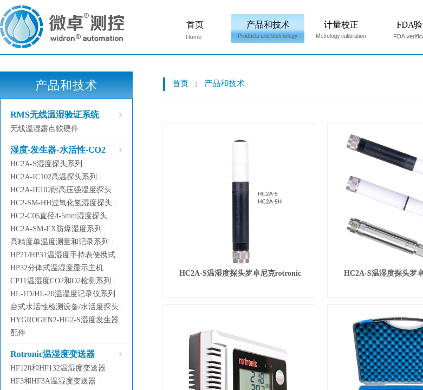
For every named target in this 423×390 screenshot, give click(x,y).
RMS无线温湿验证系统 (54, 114)
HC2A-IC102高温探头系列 (53, 177)
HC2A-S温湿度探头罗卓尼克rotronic (240, 273)
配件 (17, 333)
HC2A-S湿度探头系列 (46, 164)
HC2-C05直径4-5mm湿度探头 (58, 216)
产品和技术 (268, 24)
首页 (195, 24)
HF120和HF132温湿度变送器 (58, 368)
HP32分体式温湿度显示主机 (56, 268)
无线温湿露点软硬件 (44, 129)
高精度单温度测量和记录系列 (59, 242)
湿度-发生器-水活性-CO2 (58, 149)
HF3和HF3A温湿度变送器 (53, 381)
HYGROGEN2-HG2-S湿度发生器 (64, 320)
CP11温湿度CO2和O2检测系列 (60, 281)
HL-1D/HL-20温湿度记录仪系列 (62, 294)
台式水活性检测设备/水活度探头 (64, 307)
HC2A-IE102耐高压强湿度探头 (61, 190)
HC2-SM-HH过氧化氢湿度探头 (61, 203)
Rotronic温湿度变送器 (52, 354)
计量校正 (341, 24)
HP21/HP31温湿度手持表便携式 (62, 255)
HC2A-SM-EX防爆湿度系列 (56, 229)
